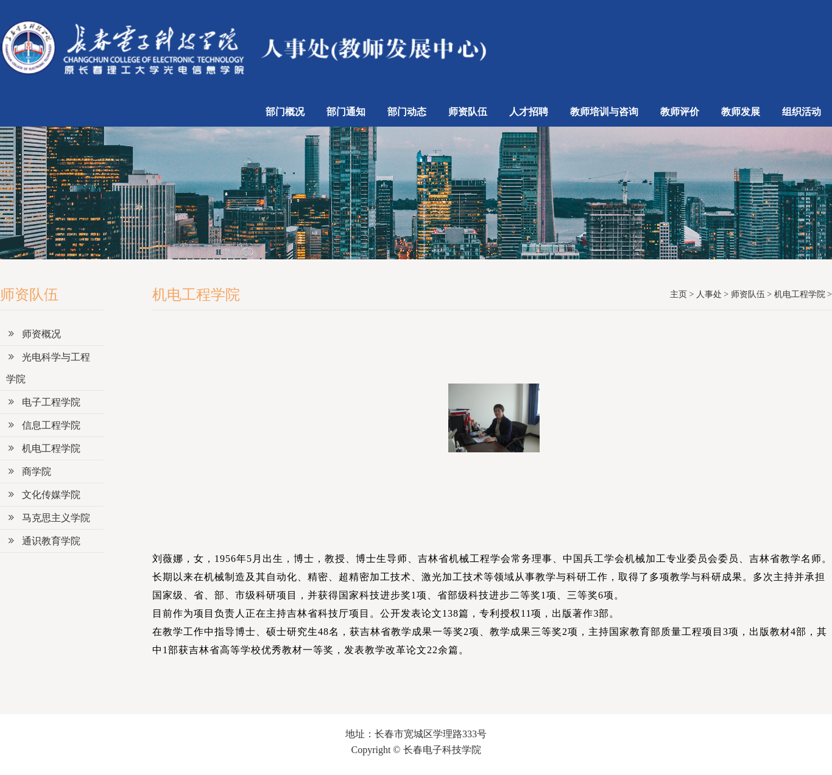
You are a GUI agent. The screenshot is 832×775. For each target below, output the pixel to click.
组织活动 (801, 112)
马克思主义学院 (48, 518)
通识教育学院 (43, 541)
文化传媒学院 (43, 494)
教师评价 (679, 112)
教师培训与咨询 (604, 112)
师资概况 (33, 334)
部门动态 (406, 112)
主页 (678, 294)
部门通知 (345, 112)
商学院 (28, 471)
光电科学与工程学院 (48, 368)
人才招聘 (528, 112)
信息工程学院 (43, 425)
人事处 (709, 294)
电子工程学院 (43, 402)
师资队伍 (467, 112)
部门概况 (285, 112)
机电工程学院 (43, 448)
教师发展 (740, 112)
